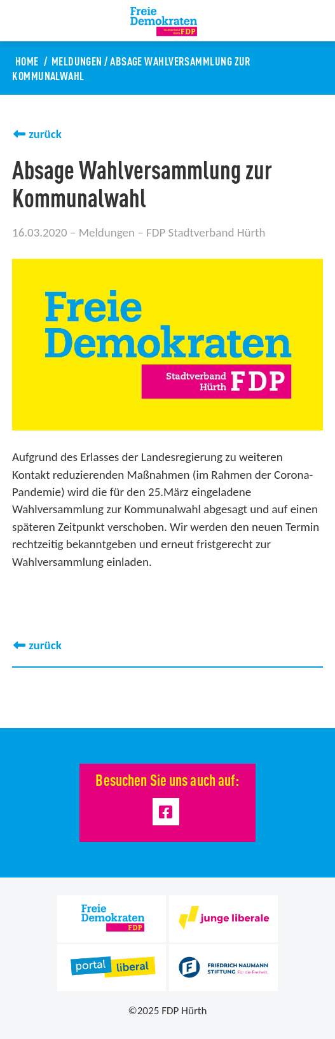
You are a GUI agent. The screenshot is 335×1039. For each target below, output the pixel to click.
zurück (45, 134)
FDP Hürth (184, 1010)
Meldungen (76, 60)
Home (27, 60)
